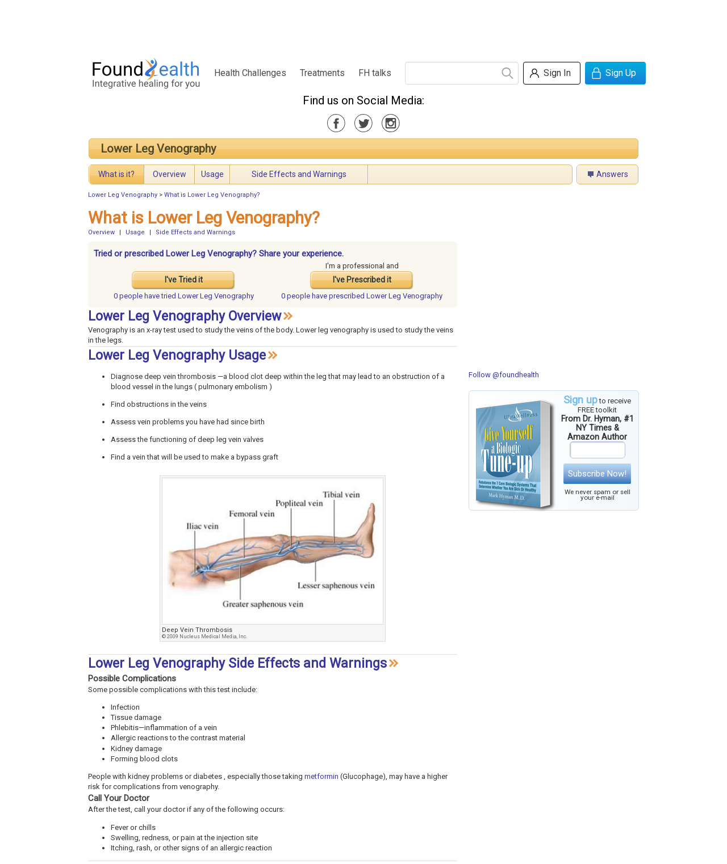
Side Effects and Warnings (299, 174)
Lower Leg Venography (158, 148)
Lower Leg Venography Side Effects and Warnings (237, 663)
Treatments (322, 73)
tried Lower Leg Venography (184, 296)
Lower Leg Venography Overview (184, 316)
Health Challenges (250, 73)
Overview (169, 174)
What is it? (116, 174)
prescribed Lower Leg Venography (361, 296)
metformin (321, 776)
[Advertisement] (363, 25)
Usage (212, 174)
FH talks (374, 73)
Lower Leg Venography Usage (177, 355)
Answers (612, 174)
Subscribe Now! (597, 474)
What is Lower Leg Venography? (212, 195)
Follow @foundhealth (504, 374)
